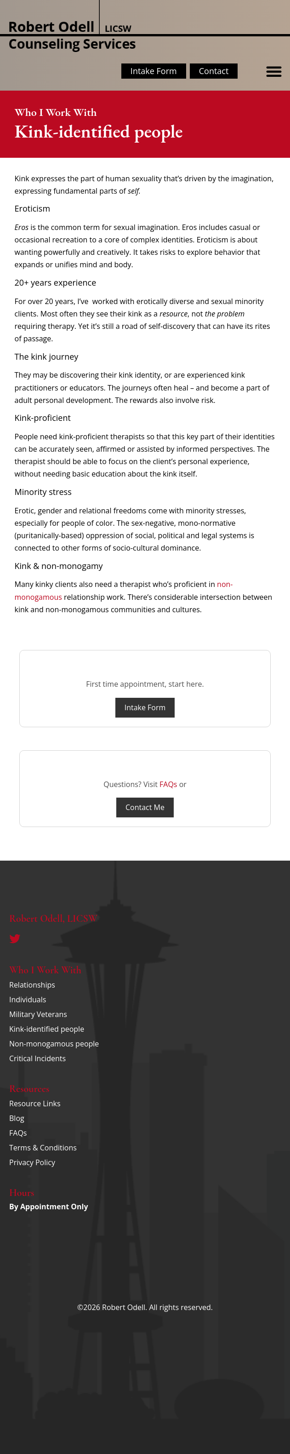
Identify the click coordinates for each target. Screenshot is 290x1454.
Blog (16, 1118)
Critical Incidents (37, 1058)
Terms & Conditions (43, 1147)
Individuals (27, 999)
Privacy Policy (32, 1162)
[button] (274, 71)
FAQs (168, 784)
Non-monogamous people (54, 1043)
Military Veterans (38, 1014)
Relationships (32, 984)
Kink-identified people (46, 1029)
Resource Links (35, 1103)
